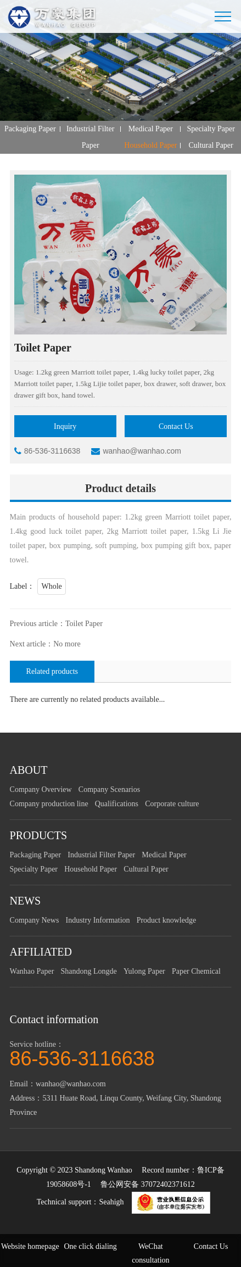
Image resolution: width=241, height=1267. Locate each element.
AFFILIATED (41, 952)
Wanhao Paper (32, 972)
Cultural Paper (210, 145)
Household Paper (150, 145)
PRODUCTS (38, 836)
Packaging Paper (30, 129)
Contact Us (176, 426)
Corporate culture (172, 804)
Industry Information (97, 921)
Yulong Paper (144, 972)
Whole (51, 587)
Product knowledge (166, 921)
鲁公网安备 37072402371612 (147, 1185)
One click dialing (90, 1246)
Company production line (49, 804)
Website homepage (30, 1246)
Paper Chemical (196, 972)
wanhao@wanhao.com (136, 451)
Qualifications (116, 804)
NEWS (25, 901)
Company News (34, 921)
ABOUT (29, 770)
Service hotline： (121, 1054)
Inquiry (65, 426)
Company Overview (41, 790)
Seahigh (111, 1202)
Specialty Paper (210, 129)
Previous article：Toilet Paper (56, 624)
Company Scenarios (109, 790)
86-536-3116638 (47, 451)
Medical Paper (150, 129)
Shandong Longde (89, 972)
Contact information (54, 1020)
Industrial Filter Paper (90, 137)
